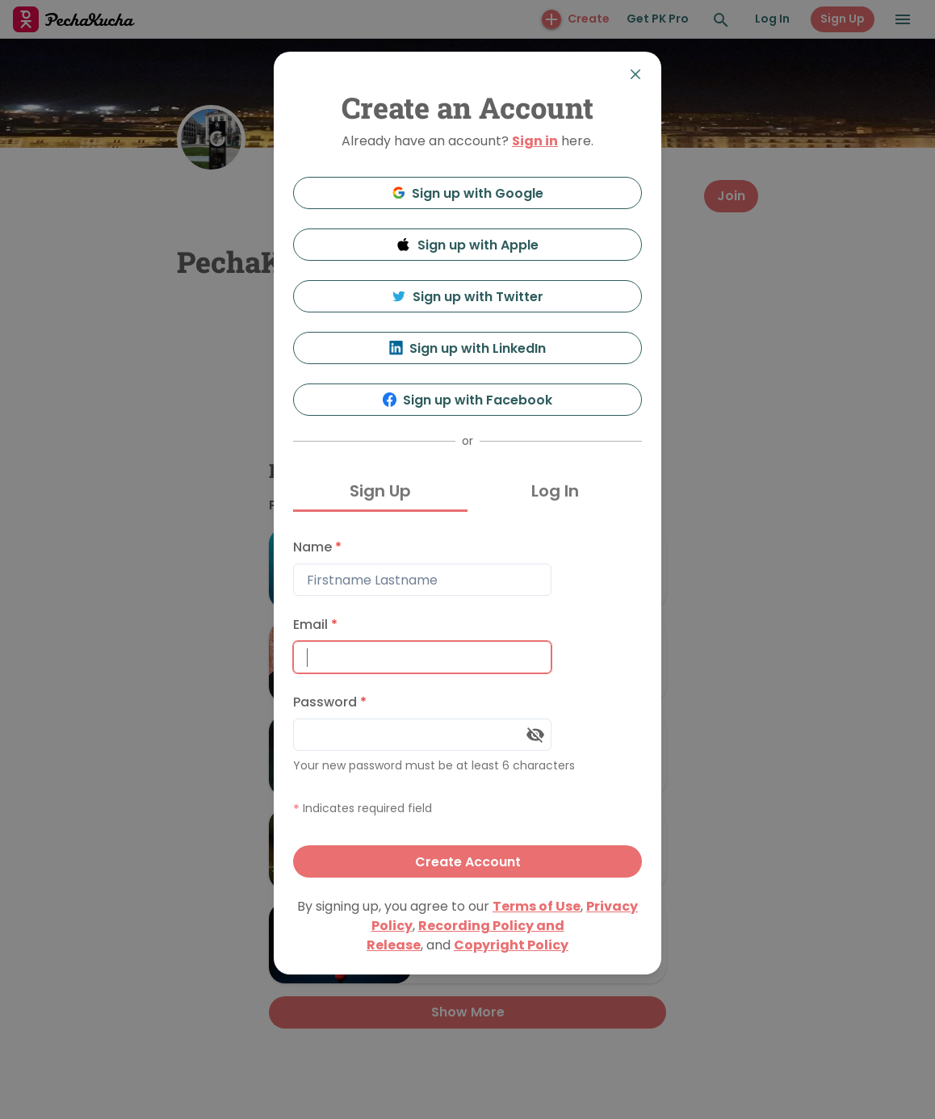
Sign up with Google (468, 193)
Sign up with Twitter (467, 296)
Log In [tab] (555, 491)
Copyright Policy (511, 945)
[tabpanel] (467, 704)
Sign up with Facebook (468, 400)
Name (317, 547)
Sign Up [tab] (380, 491)
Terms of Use (537, 906)
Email (315, 624)
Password (330, 702)
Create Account (468, 862)
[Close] (635, 74)
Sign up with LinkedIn (468, 348)
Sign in (535, 141)
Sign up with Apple (467, 245)
